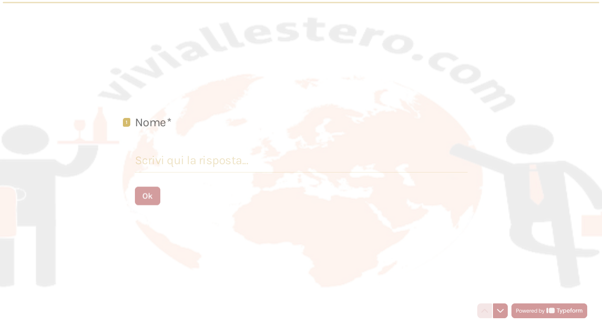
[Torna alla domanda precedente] (484, 310)
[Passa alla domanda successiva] (500, 310)
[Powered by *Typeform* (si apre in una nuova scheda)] (549, 310)
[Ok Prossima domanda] (147, 195)
